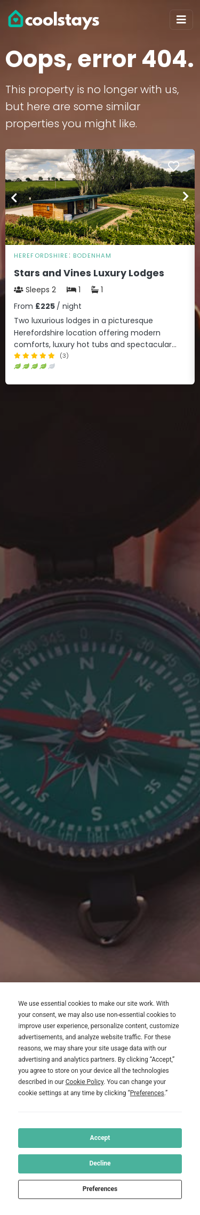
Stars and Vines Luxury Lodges (89, 273)
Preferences (100, 1189)
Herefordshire (41, 255)
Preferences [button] (147, 1093)
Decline (99, 1163)
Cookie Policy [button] (84, 1082)
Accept (100, 1138)
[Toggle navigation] (181, 20)
